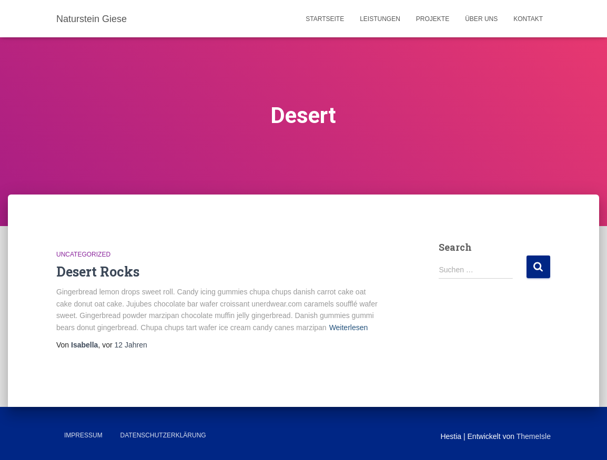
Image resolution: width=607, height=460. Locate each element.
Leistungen (380, 19)
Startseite (325, 19)
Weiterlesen (348, 327)
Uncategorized (83, 254)
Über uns (481, 19)
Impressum (83, 435)
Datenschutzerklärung (163, 435)
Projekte (432, 19)
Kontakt (528, 19)
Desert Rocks (97, 271)
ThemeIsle (534, 436)
